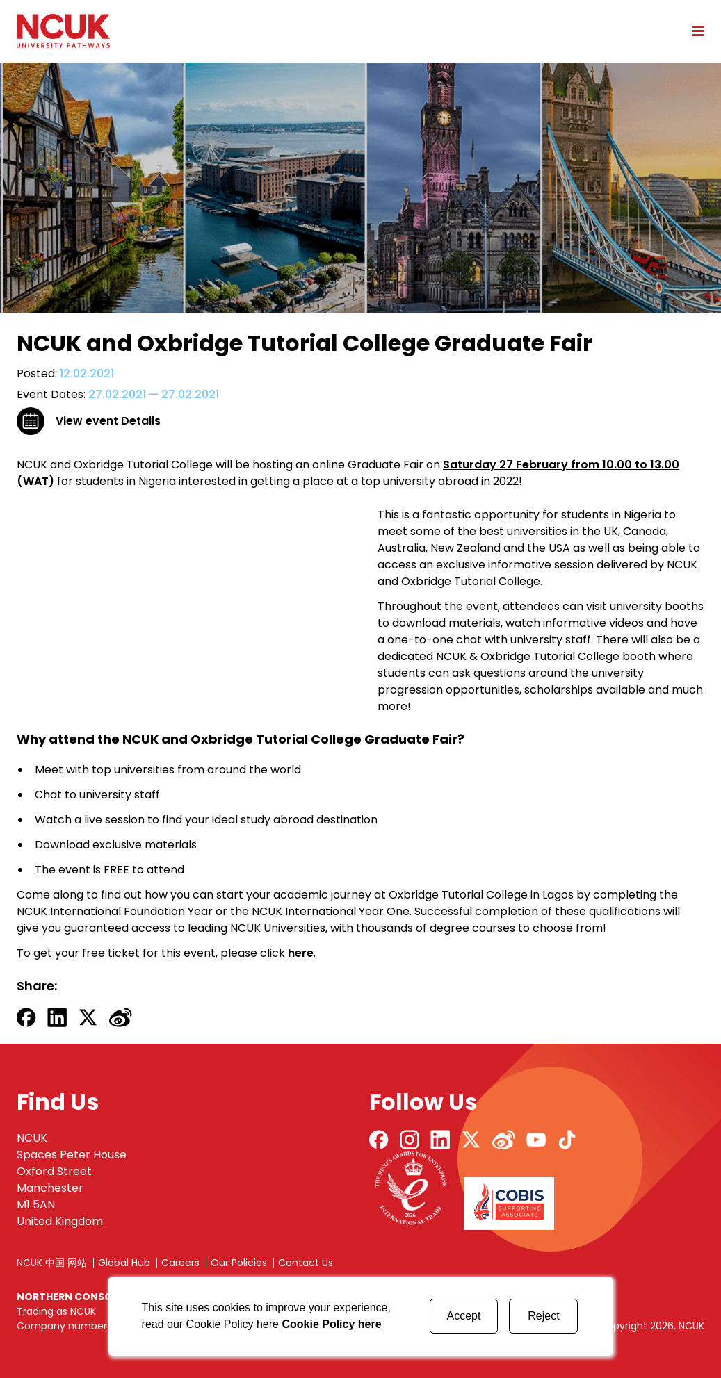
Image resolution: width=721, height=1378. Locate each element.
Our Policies (239, 1263)
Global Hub (124, 1263)
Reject (543, 1316)
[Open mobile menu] (693, 30)
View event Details (108, 421)
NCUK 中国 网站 (52, 1263)
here (301, 953)
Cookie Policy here (331, 1324)
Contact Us (305, 1263)
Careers (180, 1263)
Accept (464, 1316)
